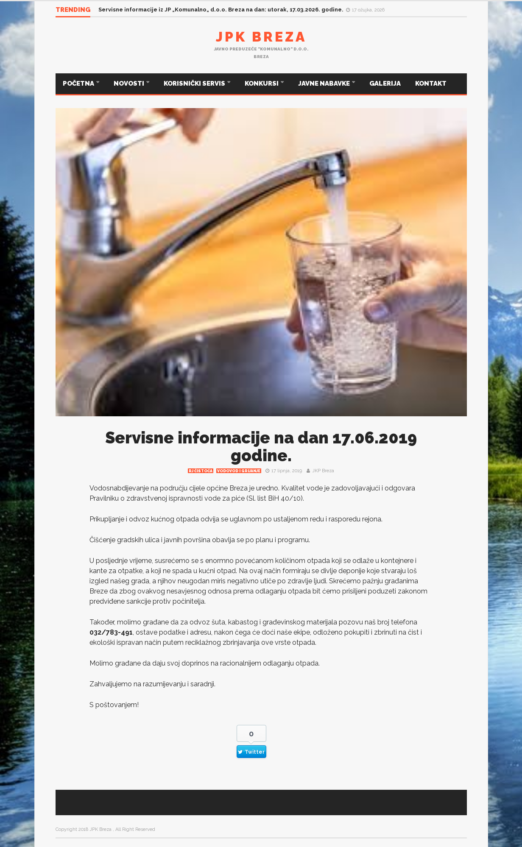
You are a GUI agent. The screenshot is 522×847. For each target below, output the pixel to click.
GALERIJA (385, 83)
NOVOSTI (129, 83)
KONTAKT (431, 83)
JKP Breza (323, 471)
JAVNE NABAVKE (324, 83)
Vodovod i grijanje (238, 471)
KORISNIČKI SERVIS (195, 83)
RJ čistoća (200, 471)
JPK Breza (261, 37)
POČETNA (79, 83)
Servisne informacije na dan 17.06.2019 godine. (261, 446)
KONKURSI (262, 83)
